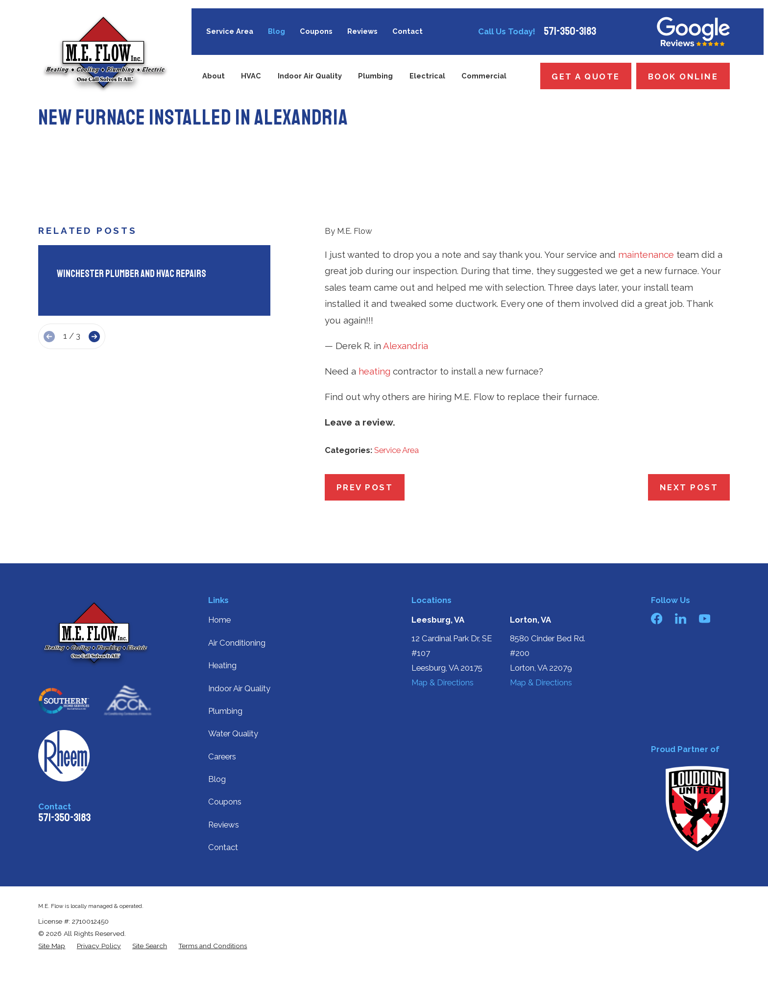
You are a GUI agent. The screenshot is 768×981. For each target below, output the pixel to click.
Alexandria (405, 345)
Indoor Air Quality (239, 688)
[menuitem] (51, 946)
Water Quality (233, 733)
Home (219, 620)
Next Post (689, 487)
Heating (222, 665)
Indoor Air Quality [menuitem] (310, 76)
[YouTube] (704, 618)
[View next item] (94, 336)
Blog (276, 31)
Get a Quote (586, 76)
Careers (222, 756)
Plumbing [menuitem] (375, 76)
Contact (407, 31)
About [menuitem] (213, 76)
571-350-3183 (570, 31)
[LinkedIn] (680, 618)
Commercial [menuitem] (483, 76)
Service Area (229, 31)
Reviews (362, 31)
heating (374, 371)
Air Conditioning (236, 643)
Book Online (683, 76)
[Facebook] (656, 618)
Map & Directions (442, 682)
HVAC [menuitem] (251, 76)
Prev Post (364, 487)
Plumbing (225, 711)
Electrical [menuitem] (427, 76)
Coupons (316, 31)
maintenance (646, 254)
